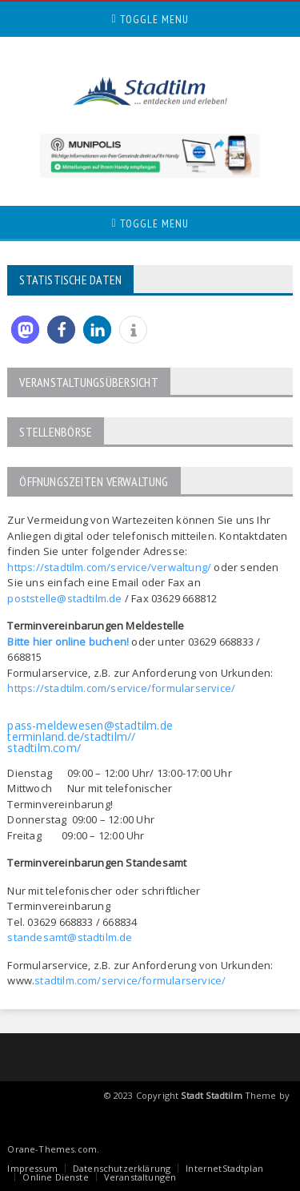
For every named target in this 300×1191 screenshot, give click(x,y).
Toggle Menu (149, 19)
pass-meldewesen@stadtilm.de (90, 725)
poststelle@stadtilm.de (64, 598)
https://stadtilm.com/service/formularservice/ (121, 688)
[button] (25, 330)
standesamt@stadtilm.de (69, 937)
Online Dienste (55, 1177)
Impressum (32, 1168)
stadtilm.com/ (44, 747)
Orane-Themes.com (52, 1149)
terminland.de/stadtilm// (71, 736)
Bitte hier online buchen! (68, 641)
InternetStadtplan (224, 1168)
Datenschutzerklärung (121, 1168)
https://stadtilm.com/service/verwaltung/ (109, 567)
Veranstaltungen (140, 1177)
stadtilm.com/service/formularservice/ (130, 980)
